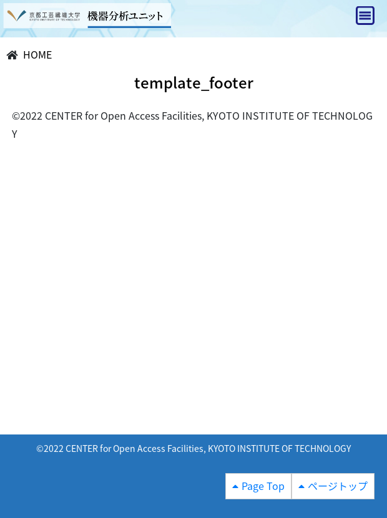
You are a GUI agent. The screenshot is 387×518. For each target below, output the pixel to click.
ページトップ (338, 485)
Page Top (263, 485)
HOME (37, 54)
